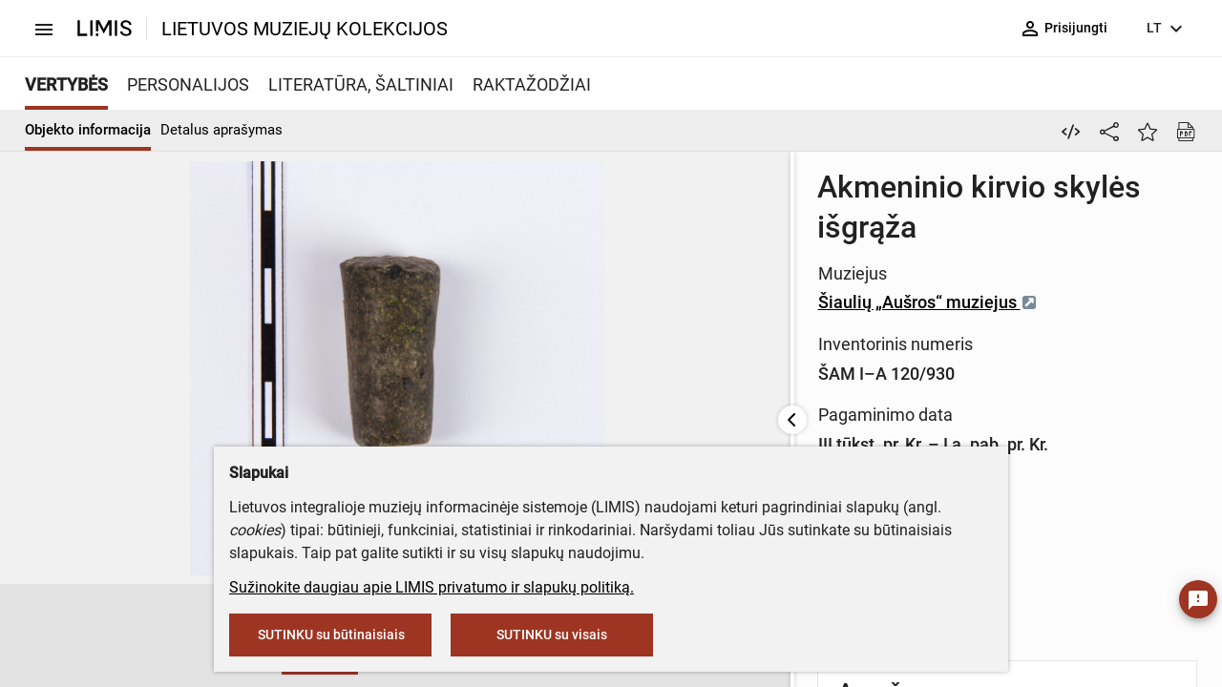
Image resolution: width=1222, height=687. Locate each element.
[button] (101, 636)
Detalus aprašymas (221, 129)
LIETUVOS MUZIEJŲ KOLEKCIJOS (304, 28)
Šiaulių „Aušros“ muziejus (604, 262)
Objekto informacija (88, 129)
